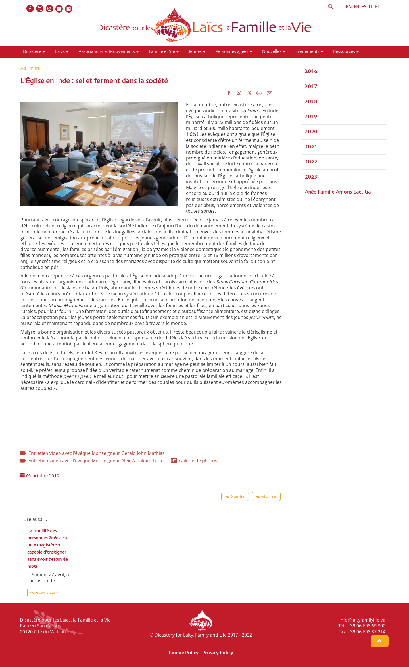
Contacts (31, 62)
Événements (307, 51)
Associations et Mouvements (107, 51)
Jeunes (195, 51)
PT (377, 6)
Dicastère (32, 51)
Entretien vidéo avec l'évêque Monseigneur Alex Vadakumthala (91, 460)
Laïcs (60, 51)
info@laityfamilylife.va (362, 620)
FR (356, 6)
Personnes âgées (232, 51)
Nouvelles (271, 51)
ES (363, 6)
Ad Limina (266, 496)
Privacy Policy (217, 652)
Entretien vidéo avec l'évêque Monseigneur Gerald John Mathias (92, 453)
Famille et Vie (162, 51)
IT (370, 6)
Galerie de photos (194, 460)
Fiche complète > (43, 592)
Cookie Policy (184, 652)
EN (349, 6)
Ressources (344, 51)
